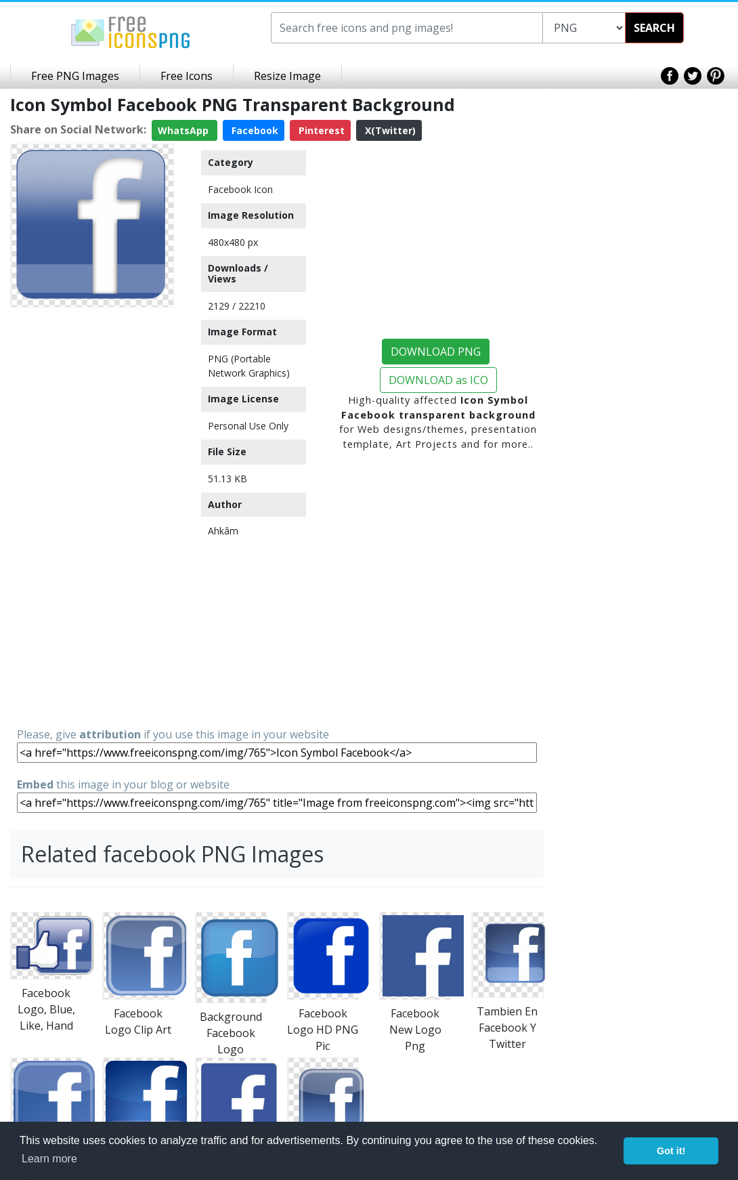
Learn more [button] (49, 1158)
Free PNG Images (75, 75)
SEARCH (654, 27)
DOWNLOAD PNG (436, 351)
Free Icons (186, 75)
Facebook (253, 130)
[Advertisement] (92, 516)
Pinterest (320, 130)
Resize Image (287, 75)
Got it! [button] (671, 1150)
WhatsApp (184, 130)
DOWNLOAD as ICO (438, 380)
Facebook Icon (240, 189)
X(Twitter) (389, 130)
